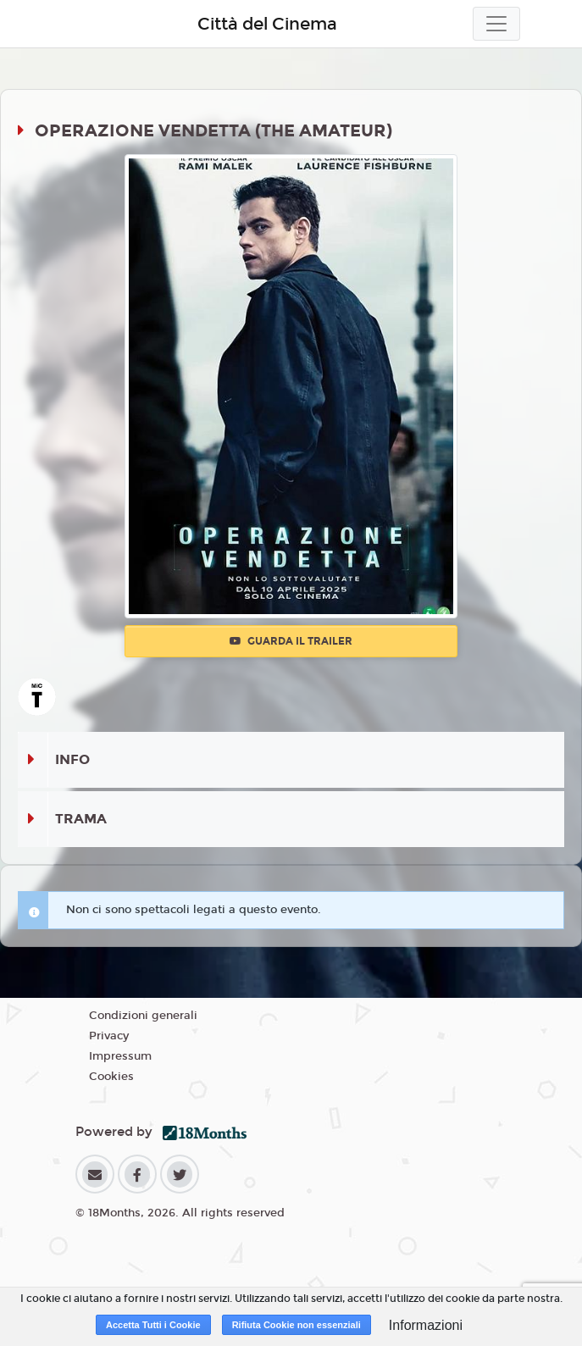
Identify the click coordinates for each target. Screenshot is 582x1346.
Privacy (109, 1036)
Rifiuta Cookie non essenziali (296, 1325)
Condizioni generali (143, 1015)
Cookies (111, 1076)
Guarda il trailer (291, 641)
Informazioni (426, 1325)
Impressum (120, 1056)
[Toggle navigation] (496, 24)
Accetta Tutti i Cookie (153, 1325)
